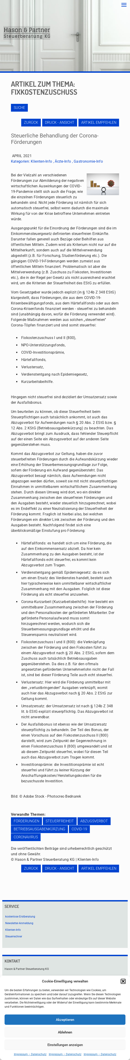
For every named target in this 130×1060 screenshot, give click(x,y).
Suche (19, 107)
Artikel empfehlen (98, 122)
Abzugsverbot (94, 821)
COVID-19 (79, 829)
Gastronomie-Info (88, 161)
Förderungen (26, 821)
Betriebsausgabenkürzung (39, 829)
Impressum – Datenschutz (30, 1054)
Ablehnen (65, 1032)
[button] (123, 981)
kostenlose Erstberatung (20, 916)
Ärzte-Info (63, 161)
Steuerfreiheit (60, 821)
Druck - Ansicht (59, 122)
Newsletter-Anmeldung (19, 923)
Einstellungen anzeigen (65, 1045)
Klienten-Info (41, 161)
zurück (31, 122)
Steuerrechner (13, 936)
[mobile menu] (124, 5)
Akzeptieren (65, 1020)
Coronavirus (26, 837)
